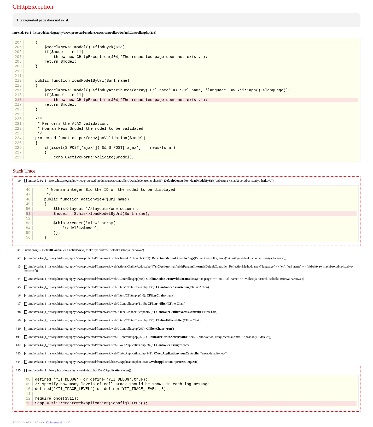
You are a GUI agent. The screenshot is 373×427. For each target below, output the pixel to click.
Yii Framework (54, 422)
